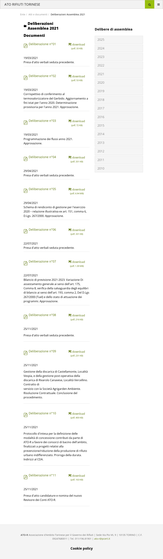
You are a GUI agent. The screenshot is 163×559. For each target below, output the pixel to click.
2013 (100, 143)
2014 (100, 134)
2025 (100, 39)
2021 (100, 74)
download (77, 46)
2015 (100, 125)
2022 (100, 65)
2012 (100, 151)
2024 (100, 48)
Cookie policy (81, 548)
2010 (100, 168)
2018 (100, 100)
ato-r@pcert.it (102, 538)
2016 (100, 117)
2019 (100, 91)
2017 (100, 108)
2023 (100, 57)
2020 (100, 82)
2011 (100, 160)
